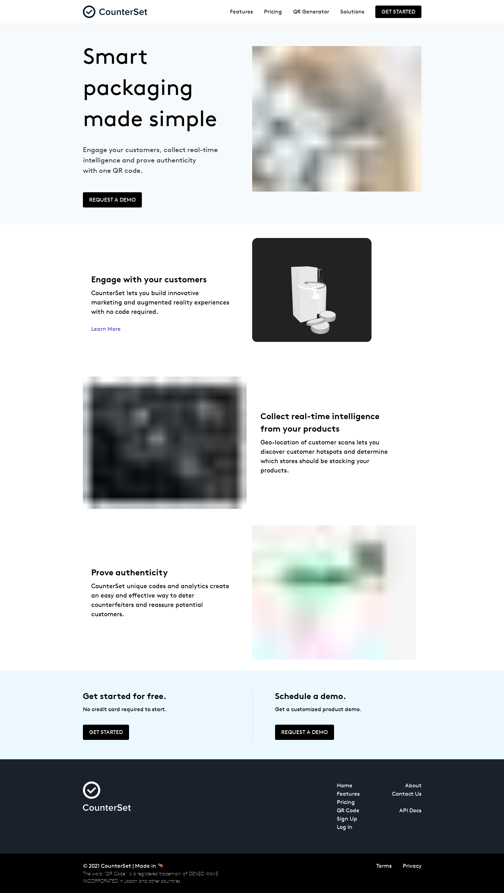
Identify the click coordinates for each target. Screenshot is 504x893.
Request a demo (112, 199)
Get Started (398, 11)
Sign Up (347, 818)
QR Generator (311, 11)
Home (344, 785)
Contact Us (406, 793)
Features (241, 11)
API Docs (410, 810)
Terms (384, 866)
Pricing (273, 11)
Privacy (412, 866)
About (413, 785)
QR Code (348, 810)
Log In (344, 827)
